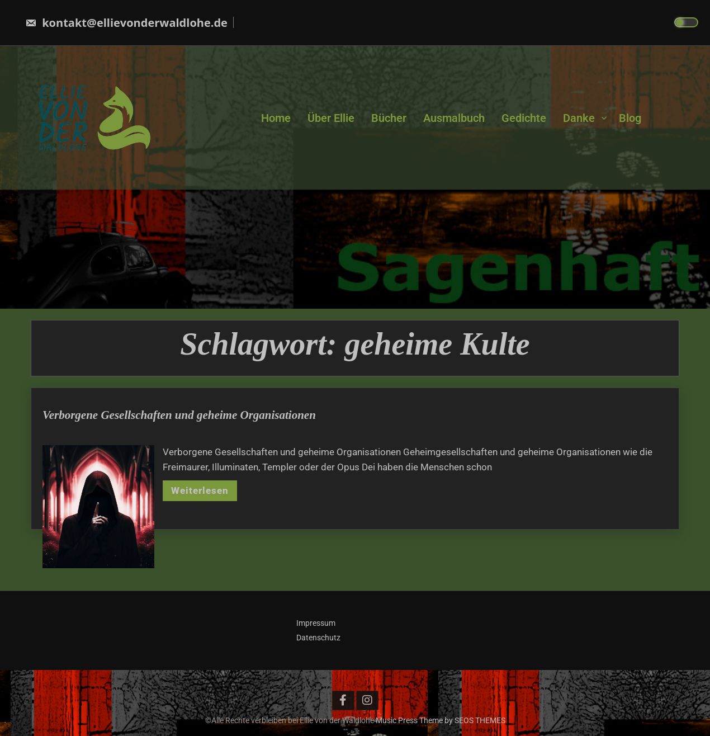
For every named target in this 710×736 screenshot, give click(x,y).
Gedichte (523, 117)
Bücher (388, 117)
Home (276, 117)
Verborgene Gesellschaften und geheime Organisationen (179, 424)
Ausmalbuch (454, 117)
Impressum (315, 623)
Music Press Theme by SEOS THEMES (440, 720)
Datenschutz (318, 637)
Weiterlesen (200, 499)
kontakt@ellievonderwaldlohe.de (126, 22)
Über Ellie (330, 117)
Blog (630, 117)
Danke (579, 117)
